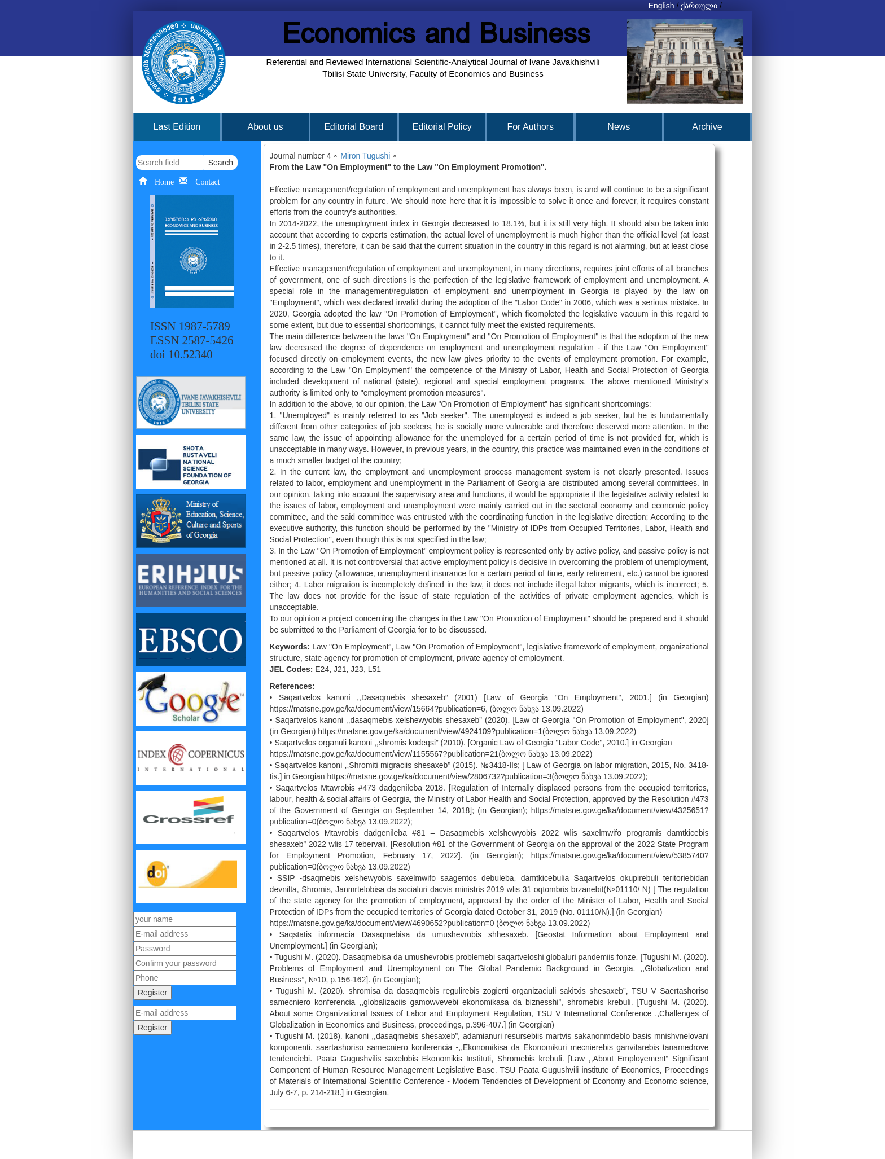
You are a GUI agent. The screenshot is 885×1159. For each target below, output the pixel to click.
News (618, 126)
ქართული (699, 5)
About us (265, 126)
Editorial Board (353, 126)
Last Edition (177, 126)
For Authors (530, 126)
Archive (707, 126)
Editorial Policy (442, 126)
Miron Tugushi (365, 155)
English (661, 5)
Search (220, 162)
